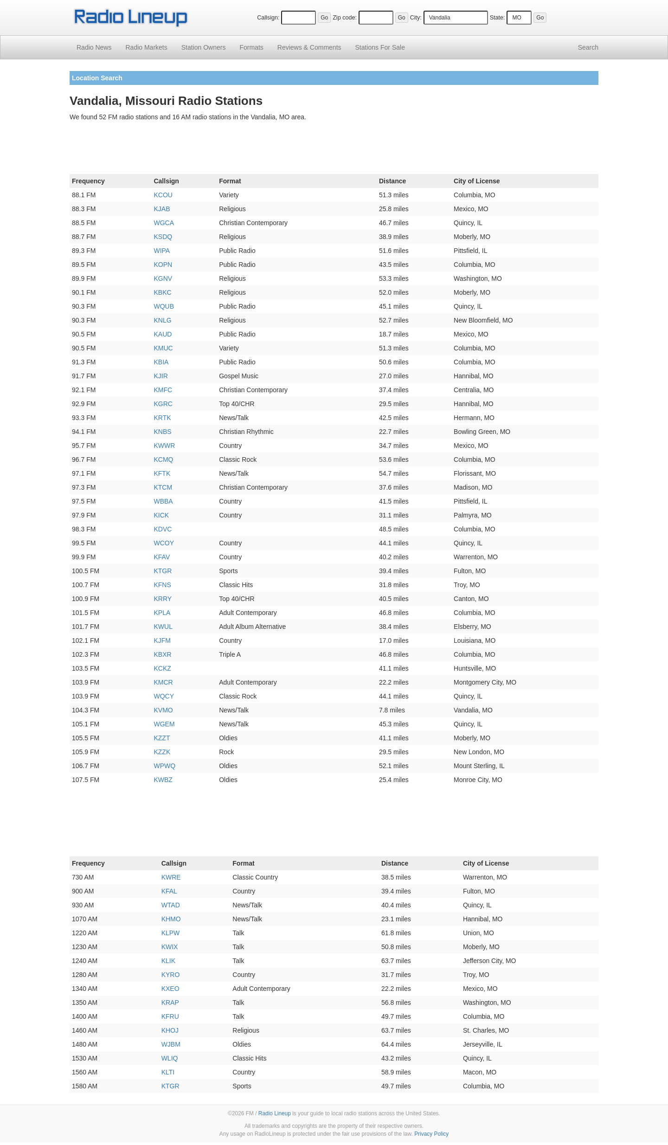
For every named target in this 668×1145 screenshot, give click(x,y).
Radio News (94, 47)
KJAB (162, 209)
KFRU (170, 1016)
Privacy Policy (431, 1134)
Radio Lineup (274, 1113)
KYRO (170, 974)
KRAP (170, 1002)
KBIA (161, 362)
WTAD (170, 905)
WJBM (170, 1044)
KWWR (164, 445)
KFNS (162, 585)
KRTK (162, 417)
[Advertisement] (334, 149)
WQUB (164, 306)
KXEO (170, 988)
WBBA (163, 501)
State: (497, 17)
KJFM (162, 640)
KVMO (163, 710)
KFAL (169, 891)
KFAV (162, 557)
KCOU (163, 195)
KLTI (168, 1072)
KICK (161, 515)
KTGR (163, 571)
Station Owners (203, 47)
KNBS (162, 431)
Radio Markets (146, 47)
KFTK (162, 473)
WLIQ (169, 1058)
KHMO (171, 919)
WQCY (164, 696)
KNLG (162, 320)
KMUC (163, 348)
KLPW (170, 933)
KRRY (163, 598)
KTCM (163, 487)
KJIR (160, 376)
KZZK (162, 752)
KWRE (171, 877)
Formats (251, 47)
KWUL (163, 626)
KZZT (162, 738)
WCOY (164, 543)
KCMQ (163, 459)
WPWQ (164, 766)
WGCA (164, 222)
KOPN (163, 264)
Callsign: (268, 17)
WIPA (162, 250)
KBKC (162, 292)
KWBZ (163, 779)
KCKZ (162, 668)
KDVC (163, 529)
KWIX (169, 947)
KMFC (163, 390)
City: (416, 17)
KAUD (163, 334)
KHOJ (170, 1030)
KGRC (163, 404)
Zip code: (345, 17)
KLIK (168, 960)
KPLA (162, 612)
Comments (309, 47)
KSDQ (163, 236)
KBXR (162, 654)
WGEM (164, 724)
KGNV (163, 278)
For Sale (380, 47)
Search (588, 47)
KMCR (163, 682)
